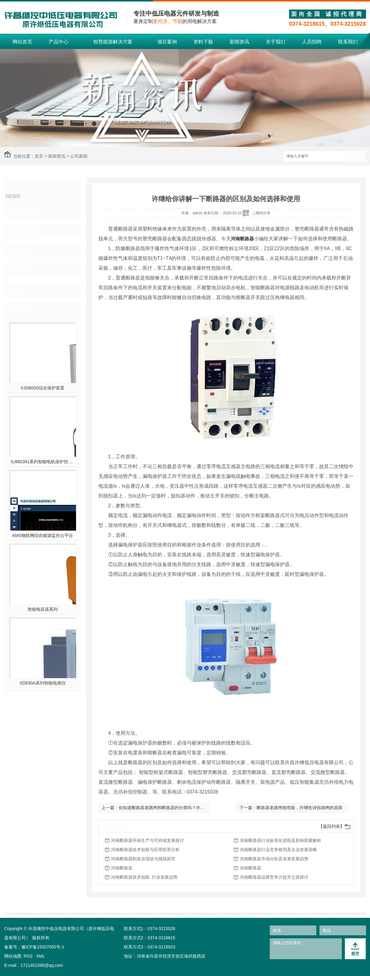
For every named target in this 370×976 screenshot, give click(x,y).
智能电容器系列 (43, 609)
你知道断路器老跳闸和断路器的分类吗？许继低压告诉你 (172, 807)
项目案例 (167, 41)
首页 (39, 156)
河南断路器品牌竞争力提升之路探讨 (274, 877)
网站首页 (22, 41)
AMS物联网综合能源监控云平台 (42, 535)
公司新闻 (78, 156)
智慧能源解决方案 (112, 41)
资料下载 (203, 41)
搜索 (355, 156)
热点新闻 (24, 270)
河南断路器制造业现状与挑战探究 (143, 858)
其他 (19, 290)
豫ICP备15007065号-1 (42, 946)
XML (40, 956)
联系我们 (348, 41)
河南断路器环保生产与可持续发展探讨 (147, 840)
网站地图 (12, 956)
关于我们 (275, 41)
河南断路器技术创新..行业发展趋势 (144, 877)
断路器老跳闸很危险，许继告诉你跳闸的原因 (299, 807)
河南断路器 (242, 238)
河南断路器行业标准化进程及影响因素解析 (280, 840)
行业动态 (24, 231)
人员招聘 (312, 41)
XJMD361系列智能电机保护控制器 (42, 461)
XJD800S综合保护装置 (42, 387)
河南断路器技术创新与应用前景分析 (145, 849)
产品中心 (58, 41)
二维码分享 (261, 213)
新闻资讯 (239, 41)
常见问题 (24, 251)
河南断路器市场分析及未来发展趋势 (274, 858)
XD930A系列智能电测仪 (42, 683)
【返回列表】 (331, 826)
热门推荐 (24, 309)
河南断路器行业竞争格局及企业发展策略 (278, 849)
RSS (29, 956)
